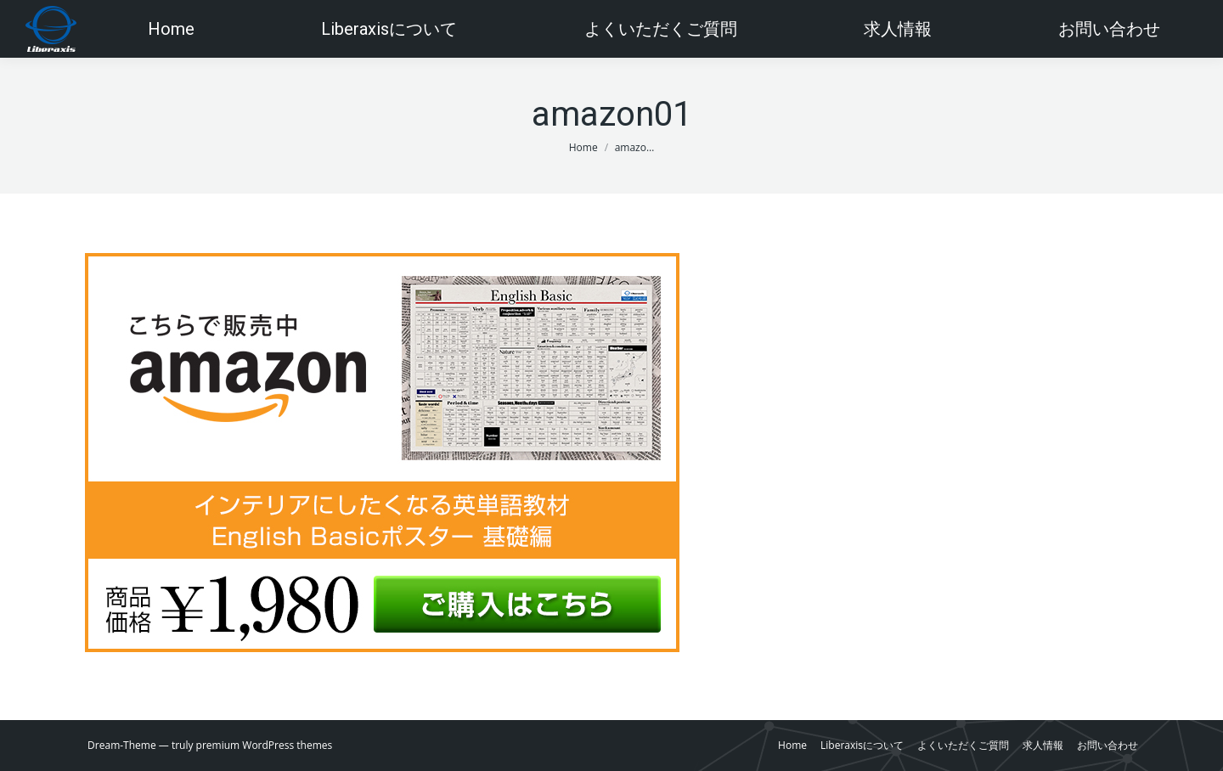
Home (583, 147)
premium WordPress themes (264, 745)
